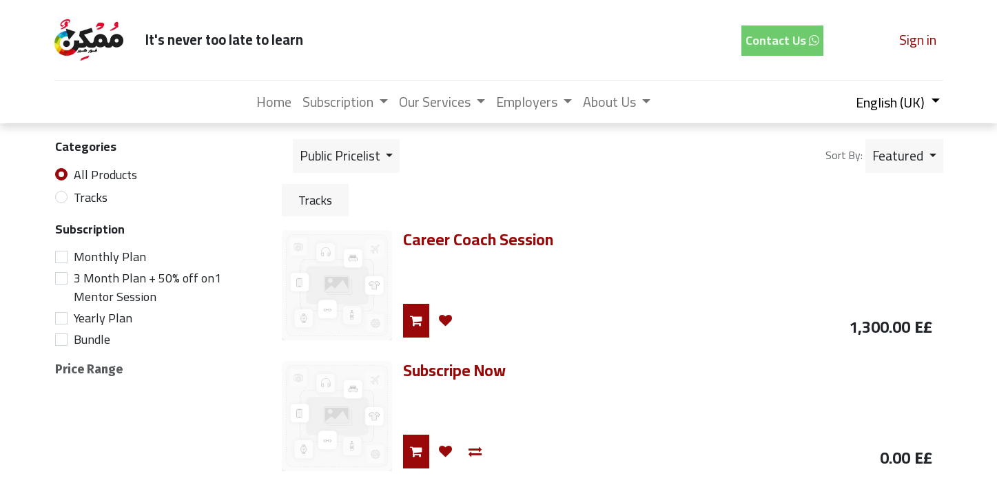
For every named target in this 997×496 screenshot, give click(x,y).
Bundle (92, 339)
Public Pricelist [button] (341, 155)
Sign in (917, 39)
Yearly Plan (103, 318)
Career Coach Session (478, 239)
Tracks (90, 197)
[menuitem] (274, 102)
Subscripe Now (454, 370)
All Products (105, 174)
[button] (904, 156)
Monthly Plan (110, 256)
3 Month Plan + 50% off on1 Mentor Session (147, 287)
